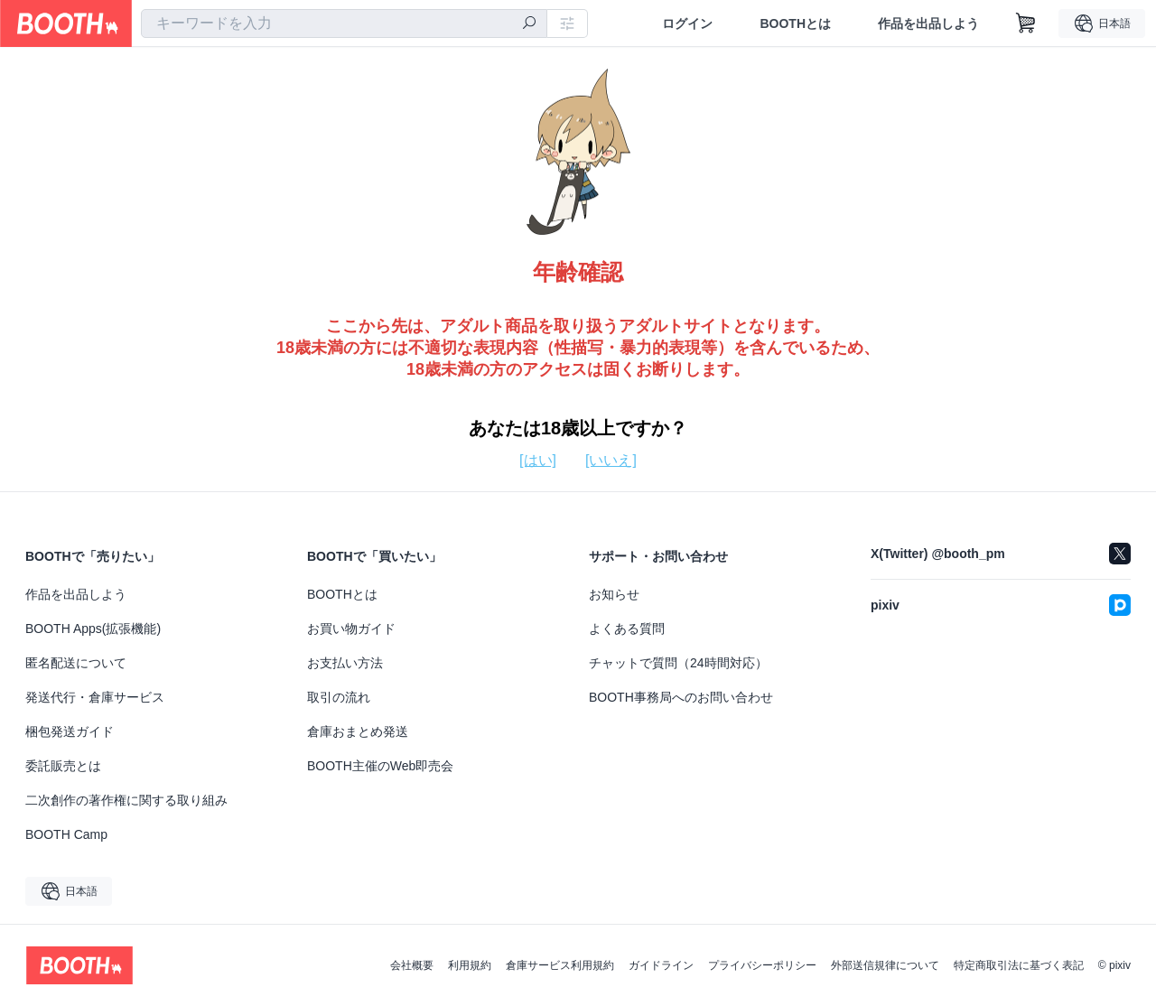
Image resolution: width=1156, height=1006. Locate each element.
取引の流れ (338, 697)
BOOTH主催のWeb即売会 (380, 766)
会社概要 (412, 965)
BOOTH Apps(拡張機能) (93, 628)
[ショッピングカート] (1025, 23)
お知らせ (614, 594)
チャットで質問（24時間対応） (678, 663)
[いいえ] (611, 460)
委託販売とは (63, 766)
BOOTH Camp (66, 834)
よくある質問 (627, 628)
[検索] (529, 24)
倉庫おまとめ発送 (357, 731)
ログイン (687, 23)
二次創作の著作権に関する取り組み (126, 800)
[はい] (537, 460)
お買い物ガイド (351, 628)
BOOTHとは (795, 23)
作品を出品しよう (928, 23)
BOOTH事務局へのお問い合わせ (681, 697)
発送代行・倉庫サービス (94, 697)
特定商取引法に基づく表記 (1019, 965)
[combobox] (344, 23)
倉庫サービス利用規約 (560, 965)
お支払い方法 (345, 663)
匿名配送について (75, 663)
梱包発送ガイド (69, 731)
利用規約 (469, 965)
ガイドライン (661, 965)
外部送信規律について (885, 965)
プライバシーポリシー (762, 965)
